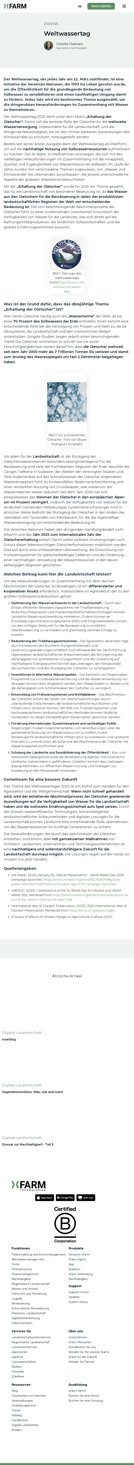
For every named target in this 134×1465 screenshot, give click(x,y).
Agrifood (17, 1357)
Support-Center (79, 1292)
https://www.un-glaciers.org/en (92, 910)
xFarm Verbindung (81, 1274)
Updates (74, 1297)
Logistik (17, 1298)
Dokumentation (22, 1323)
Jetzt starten (101, 6)
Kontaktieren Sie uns (83, 1347)
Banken (17, 1366)
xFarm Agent (77, 1259)
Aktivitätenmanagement (28, 1259)
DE (80, 6)
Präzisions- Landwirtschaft (29, 1313)
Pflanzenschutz (22, 1269)
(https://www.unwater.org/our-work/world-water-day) (78, 287)
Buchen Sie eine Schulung (86, 1400)
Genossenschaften (24, 1362)
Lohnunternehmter (24, 1347)
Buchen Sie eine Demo (84, 1395)
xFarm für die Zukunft (83, 1357)
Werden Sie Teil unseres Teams (89, 1352)
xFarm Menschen (80, 1342)
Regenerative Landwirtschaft (31, 1284)
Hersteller (18, 1371)
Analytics (74, 1269)
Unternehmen (78, 1337)
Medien (17, 1430)
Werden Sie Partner (81, 1362)
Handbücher (20, 1420)
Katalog (17, 1415)
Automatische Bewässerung (30, 1308)
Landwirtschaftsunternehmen (31, 1337)
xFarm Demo (77, 1391)
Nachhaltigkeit (21, 1279)
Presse (16, 1410)
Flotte (15, 1264)
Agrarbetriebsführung (26, 1318)
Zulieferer (18, 1376)
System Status (78, 1302)
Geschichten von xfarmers (29, 1395)
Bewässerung (21, 1303)
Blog (15, 1391)
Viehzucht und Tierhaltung (29, 1293)
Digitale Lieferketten (25, 1425)
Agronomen (20, 1352)
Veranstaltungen (22, 1400)
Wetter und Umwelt (25, 1288)
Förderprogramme (24, 1405)
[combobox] (79, 6)
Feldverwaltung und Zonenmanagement (39, 1254)
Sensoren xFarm (79, 1254)
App (71, 1264)
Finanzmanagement (25, 1274)
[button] (124, 6)
